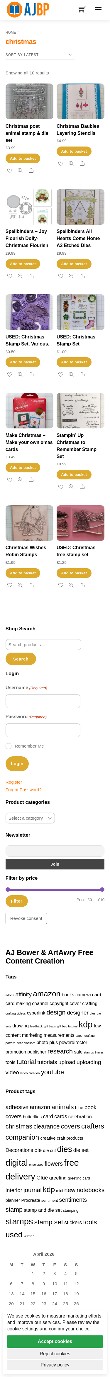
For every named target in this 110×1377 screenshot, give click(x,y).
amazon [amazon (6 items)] (46, 993)
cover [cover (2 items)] (75, 1003)
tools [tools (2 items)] (10, 1062)
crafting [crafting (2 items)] (89, 1003)
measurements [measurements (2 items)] (59, 1035)
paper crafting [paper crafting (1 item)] (85, 1035)
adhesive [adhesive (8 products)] (17, 1107)
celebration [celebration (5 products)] (80, 1116)
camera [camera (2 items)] (83, 994)
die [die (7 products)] (38, 1150)
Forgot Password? (24, 789)
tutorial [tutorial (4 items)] (26, 1061)
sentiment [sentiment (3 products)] (49, 1200)
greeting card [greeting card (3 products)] (79, 1178)
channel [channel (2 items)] (40, 1003)
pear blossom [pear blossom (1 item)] (25, 1043)
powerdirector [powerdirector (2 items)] (73, 1042)
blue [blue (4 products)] (79, 1107)
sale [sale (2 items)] (78, 1051)
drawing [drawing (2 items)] (21, 1025)
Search (20, 658)
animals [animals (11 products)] (62, 1107)
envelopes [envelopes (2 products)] (36, 1164)
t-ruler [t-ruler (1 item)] (99, 1052)
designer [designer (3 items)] (78, 1013)
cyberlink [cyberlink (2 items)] (36, 1012)
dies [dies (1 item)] (93, 1013)
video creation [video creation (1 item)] (30, 1073)
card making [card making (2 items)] (18, 1003)
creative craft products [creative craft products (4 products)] (61, 1138)
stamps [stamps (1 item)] (89, 1052)
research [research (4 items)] (60, 1051)
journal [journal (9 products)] (32, 1190)
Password (26, 717)
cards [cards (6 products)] (60, 1116)
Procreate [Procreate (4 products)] (30, 1200)
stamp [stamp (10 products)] (14, 1209)
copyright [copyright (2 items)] (59, 1003)
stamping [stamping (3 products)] (71, 1210)
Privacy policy (55, 1364)
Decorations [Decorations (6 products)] (19, 1150)
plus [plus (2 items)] (53, 1042)
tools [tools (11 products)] (90, 1222)
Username (26, 688)
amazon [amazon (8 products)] (40, 1107)
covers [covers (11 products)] (70, 1126)
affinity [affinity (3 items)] (24, 994)
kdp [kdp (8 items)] (85, 1024)
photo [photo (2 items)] (42, 1042)
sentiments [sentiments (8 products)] (73, 1199)
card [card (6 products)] (48, 1116)
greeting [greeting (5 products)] (58, 1177)
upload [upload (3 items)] (66, 1062)
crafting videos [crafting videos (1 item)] (16, 1013)
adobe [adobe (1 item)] (10, 995)
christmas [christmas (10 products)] (19, 1126)
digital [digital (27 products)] (17, 1162)
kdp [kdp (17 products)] (49, 1189)
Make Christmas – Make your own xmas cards (29, 442)
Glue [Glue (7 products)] (42, 1178)
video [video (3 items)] (12, 1072)
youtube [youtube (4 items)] (52, 1072)
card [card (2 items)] (96, 994)
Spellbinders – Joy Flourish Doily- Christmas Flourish (27, 238)
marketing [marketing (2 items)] (32, 1035)
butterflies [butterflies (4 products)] (32, 1116)
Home (11, 32)
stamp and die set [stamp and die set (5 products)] (43, 1210)
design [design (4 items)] (55, 1012)
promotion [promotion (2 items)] (16, 1051)
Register (14, 781)
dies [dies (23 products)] (64, 1149)
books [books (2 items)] (68, 994)
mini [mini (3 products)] (59, 1191)
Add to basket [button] (23, 158)
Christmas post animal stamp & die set (27, 133)
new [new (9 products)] (69, 1190)
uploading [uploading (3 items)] (89, 1062)
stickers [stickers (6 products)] (73, 1222)
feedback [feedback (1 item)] (36, 1026)
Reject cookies (55, 1353)
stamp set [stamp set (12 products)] (48, 1222)
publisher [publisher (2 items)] (36, 1051)
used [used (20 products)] (14, 1234)
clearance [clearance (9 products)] (46, 1126)
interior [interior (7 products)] (14, 1190)
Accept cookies (55, 1341)
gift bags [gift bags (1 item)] (50, 1026)
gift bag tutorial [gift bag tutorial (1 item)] (67, 1026)
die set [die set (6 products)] (81, 1150)
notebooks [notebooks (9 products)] (90, 1190)
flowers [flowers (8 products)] (54, 1163)
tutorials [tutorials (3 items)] (47, 1062)
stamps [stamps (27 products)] (19, 1221)
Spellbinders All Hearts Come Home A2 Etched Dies (78, 238)
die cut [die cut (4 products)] (49, 1150)
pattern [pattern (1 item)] (10, 1043)
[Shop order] (40, 55)
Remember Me (29, 745)
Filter (16, 900)
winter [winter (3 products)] (29, 1236)
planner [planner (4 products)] (13, 1200)
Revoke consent (26, 918)
